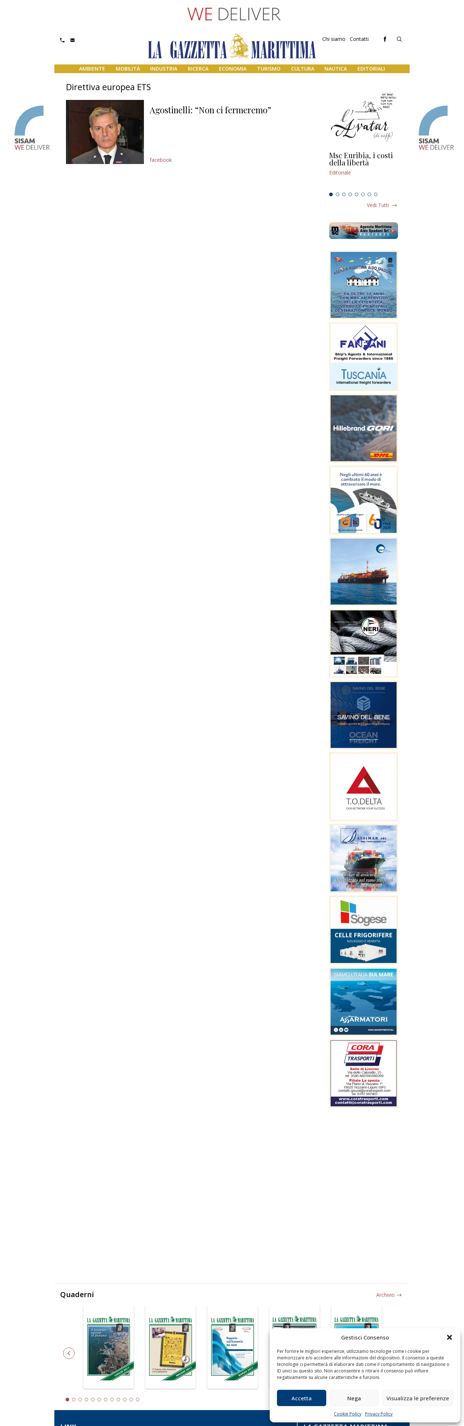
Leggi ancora (363, 170)
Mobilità (128, 68)
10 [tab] (125, 1399)
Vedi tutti (378, 205)
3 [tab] (344, 194)
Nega (354, 1398)
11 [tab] (131, 1399)
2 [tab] (337, 194)
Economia (232, 68)
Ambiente (92, 68)
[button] (449, 1337)
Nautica (335, 68)
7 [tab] (369, 194)
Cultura (302, 68)
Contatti (359, 38)
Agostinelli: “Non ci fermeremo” (210, 109)
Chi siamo (333, 38)
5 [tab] (357, 194)
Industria (163, 68)
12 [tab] (138, 1399)
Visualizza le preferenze (417, 1398)
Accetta (301, 1398)
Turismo (269, 68)
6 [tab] (363, 194)
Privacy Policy (379, 1414)
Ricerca (198, 68)
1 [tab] (331, 194)
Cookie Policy (347, 1414)
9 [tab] (118, 1399)
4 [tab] (350, 194)
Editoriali (371, 68)
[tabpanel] (363, 170)
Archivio (385, 1294)
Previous (69, 1353)
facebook (161, 159)
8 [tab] (376, 194)
